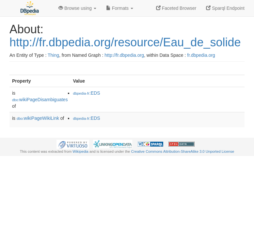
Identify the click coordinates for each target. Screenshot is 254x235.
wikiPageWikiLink (38, 118)
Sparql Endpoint (225, 8)
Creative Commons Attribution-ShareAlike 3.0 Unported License (182, 151)
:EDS (86, 93)
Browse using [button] (77, 8)
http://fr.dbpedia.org (124, 55)
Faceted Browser (176, 8)
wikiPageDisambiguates (40, 99)
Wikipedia (80, 151)
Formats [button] (119, 8)
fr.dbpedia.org (201, 55)
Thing (53, 55)
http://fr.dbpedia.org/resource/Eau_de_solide (125, 42)
